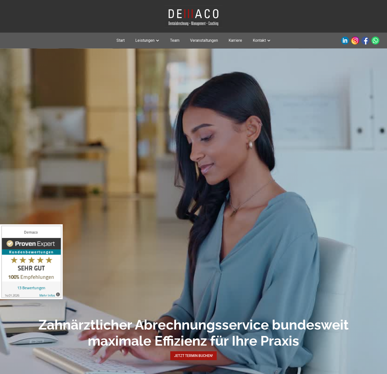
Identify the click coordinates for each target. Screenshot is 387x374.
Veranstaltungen (204, 40)
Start (120, 40)
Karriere (235, 40)
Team (174, 40)
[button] (147, 40)
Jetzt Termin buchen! (193, 356)
